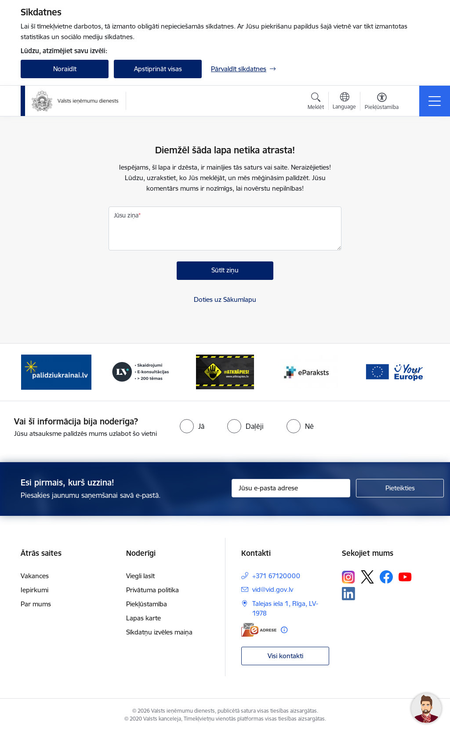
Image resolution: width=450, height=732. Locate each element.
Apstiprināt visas (158, 69)
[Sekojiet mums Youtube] (405, 576)
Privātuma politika (152, 590)
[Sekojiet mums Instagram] (348, 577)
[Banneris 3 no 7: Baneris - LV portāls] (141, 371)
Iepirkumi (34, 590)
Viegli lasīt (140, 576)
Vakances (35, 576)
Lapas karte (143, 618)
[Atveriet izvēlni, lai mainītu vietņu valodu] (344, 102)
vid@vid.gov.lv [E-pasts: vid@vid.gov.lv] (272, 589)
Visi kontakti (285, 656)
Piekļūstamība (146, 604)
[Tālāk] (415, 372)
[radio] (192, 426)
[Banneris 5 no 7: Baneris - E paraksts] (309, 371)
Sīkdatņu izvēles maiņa (159, 632)
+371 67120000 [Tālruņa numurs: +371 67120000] (276, 576)
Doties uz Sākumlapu (225, 299)
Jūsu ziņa (126, 215)
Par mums (36, 604)
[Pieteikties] (400, 488)
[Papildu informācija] (284, 630)
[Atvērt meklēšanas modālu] (315, 102)
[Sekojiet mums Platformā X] (367, 576)
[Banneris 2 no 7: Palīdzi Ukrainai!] (56, 371)
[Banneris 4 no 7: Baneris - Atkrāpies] (225, 371)
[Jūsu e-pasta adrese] (291, 488)
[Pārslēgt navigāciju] (434, 101)
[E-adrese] (258, 630)
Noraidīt (64, 69)
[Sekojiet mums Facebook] (386, 576)
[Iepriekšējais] (35, 372)
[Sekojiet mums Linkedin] (348, 593)
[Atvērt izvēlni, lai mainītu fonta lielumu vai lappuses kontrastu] (381, 102)
